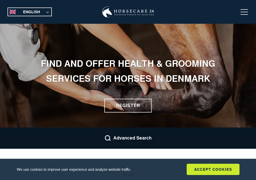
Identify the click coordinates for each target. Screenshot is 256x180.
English (31, 12)
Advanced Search (128, 138)
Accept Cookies (213, 169)
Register (128, 105)
